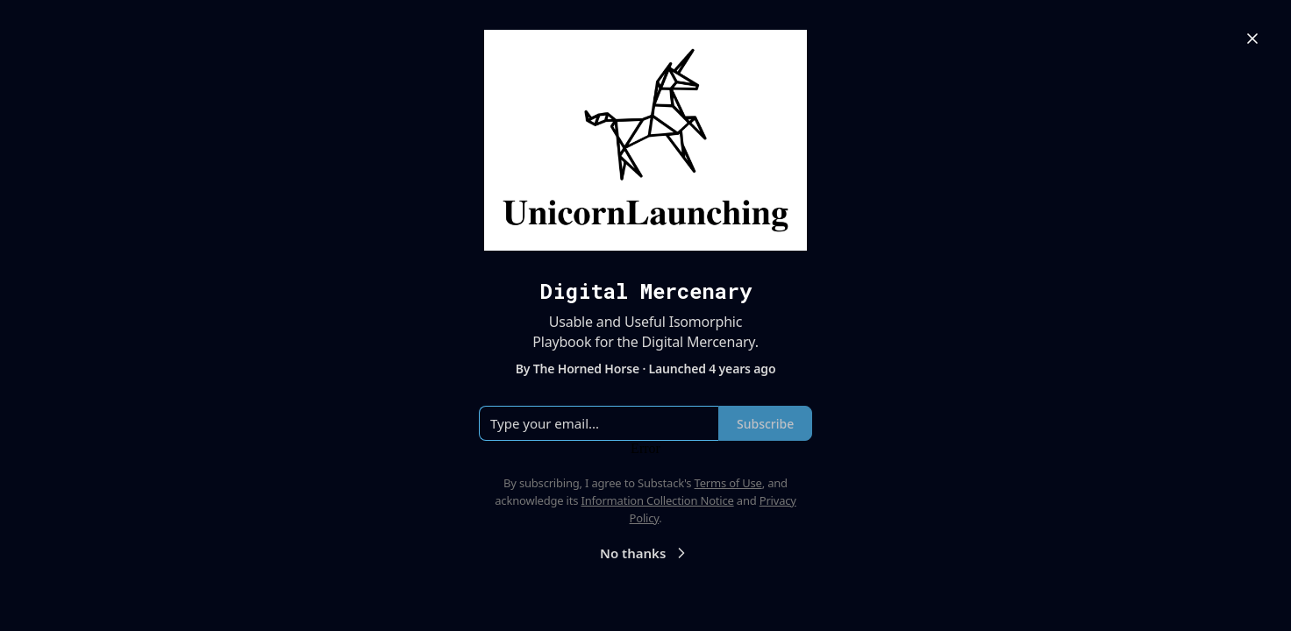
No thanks (645, 553)
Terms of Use (728, 483)
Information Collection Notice (657, 500)
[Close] (1252, 38)
